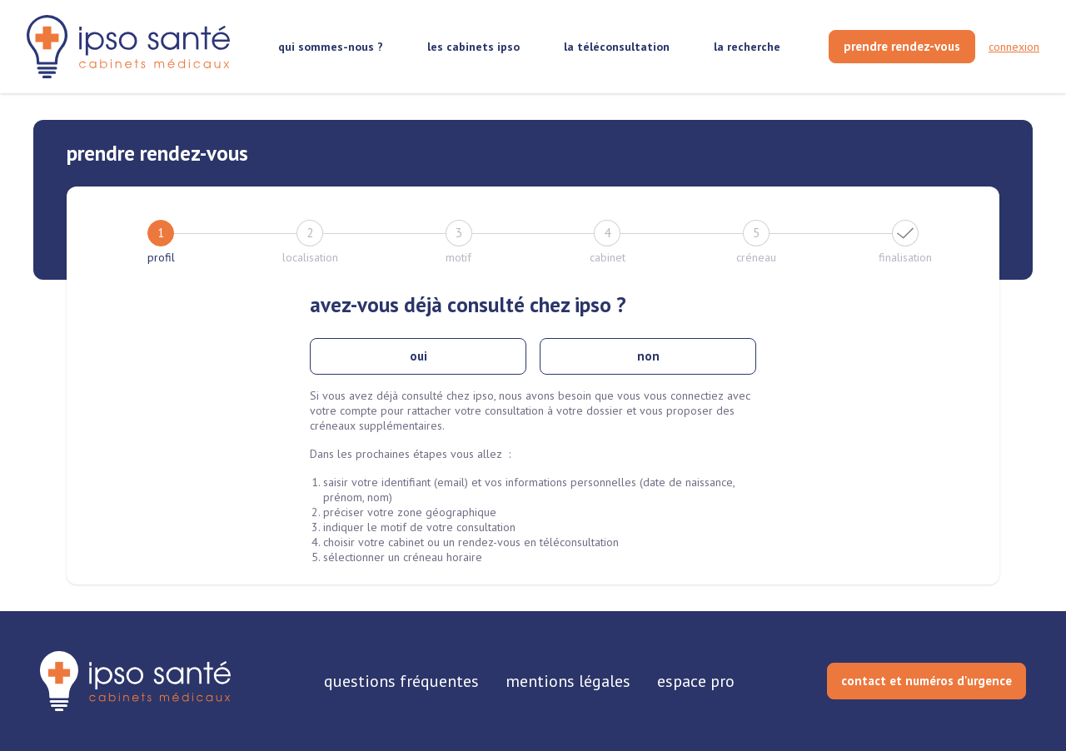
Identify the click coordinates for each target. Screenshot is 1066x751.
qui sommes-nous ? (330, 46)
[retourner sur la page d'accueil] (135, 681)
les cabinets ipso (473, 46)
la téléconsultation (617, 46)
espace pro (696, 681)
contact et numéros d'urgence (926, 681)
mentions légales (568, 681)
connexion (1014, 46)
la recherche (747, 46)
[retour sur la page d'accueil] (128, 47)
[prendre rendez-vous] (902, 46)
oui (418, 356)
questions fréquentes (401, 681)
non (648, 356)
